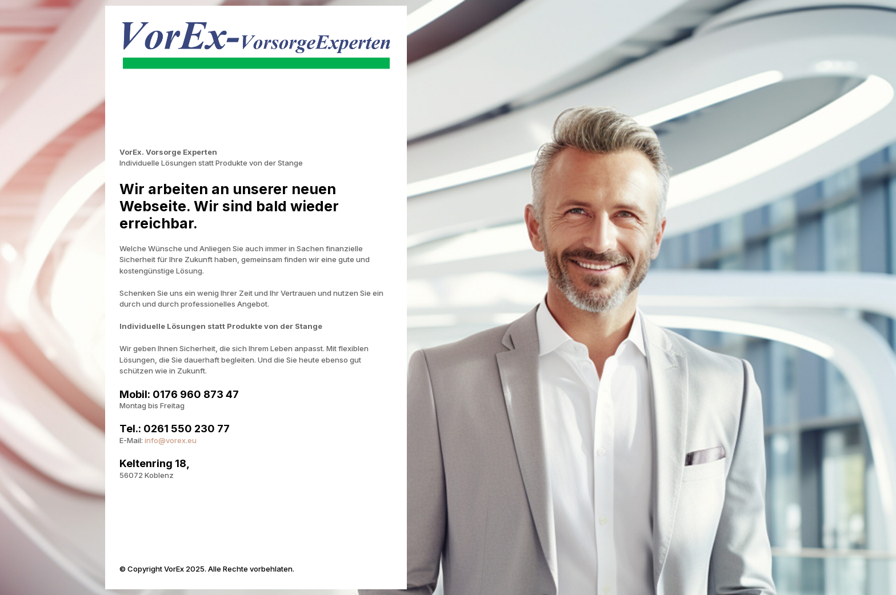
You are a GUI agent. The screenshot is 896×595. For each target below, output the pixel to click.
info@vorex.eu (171, 440)
